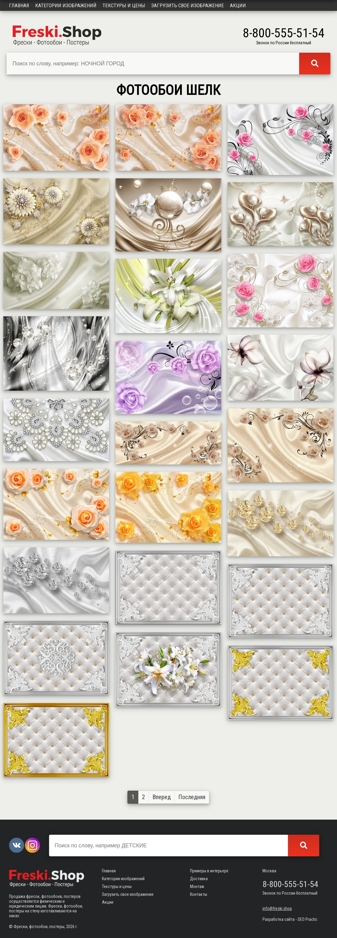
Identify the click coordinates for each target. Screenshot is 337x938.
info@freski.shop (277, 908)
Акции (238, 5)
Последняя (191, 797)
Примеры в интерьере (209, 870)
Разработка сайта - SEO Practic (289, 919)
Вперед (161, 797)
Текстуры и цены (124, 5)
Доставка (199, 878)
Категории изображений (66, 5)
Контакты (198, 894)
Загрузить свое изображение (187, 5)
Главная (19, 5)
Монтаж (197, 886)
